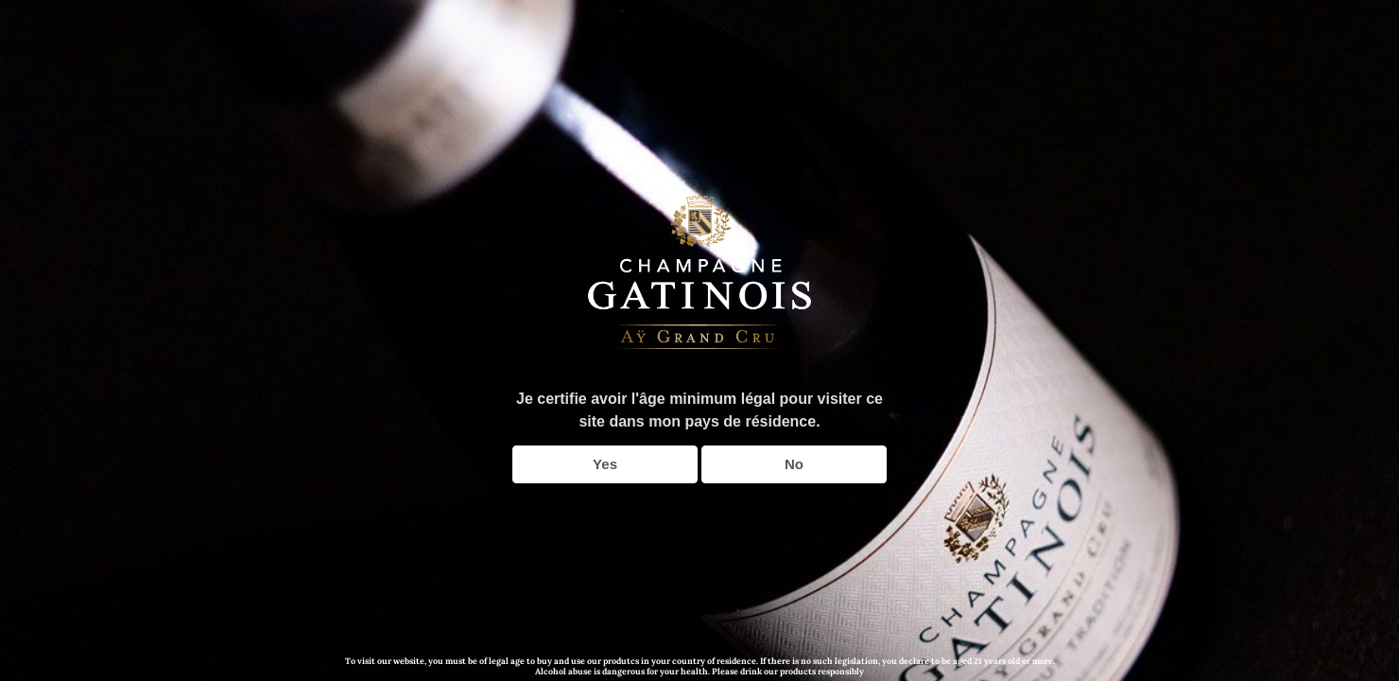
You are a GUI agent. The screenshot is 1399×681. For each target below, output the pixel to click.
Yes (605, 464)
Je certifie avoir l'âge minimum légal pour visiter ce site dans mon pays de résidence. (699, 410)
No (794, 464)
